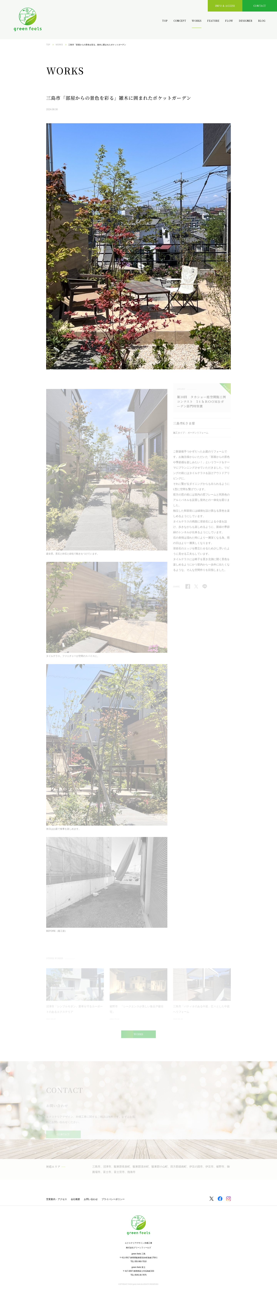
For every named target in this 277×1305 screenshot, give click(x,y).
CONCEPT (180, 20)
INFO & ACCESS (225, 5)
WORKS (196, 20)
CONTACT (259, 5)
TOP (165, 20)
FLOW (229, 20)
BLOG (261, 20)
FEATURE (213, 20)
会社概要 (75, 1199)
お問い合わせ (91, 1199)
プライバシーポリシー (113, 1199)
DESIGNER (245, 20)
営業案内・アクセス (56, 1199)
